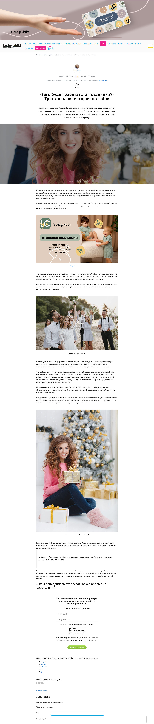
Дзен (42, 672)
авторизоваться (103, 80)
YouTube (43, 664)
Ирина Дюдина (77, 70)
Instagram (44, 667)
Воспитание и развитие (77, 632)
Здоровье (77, 628)
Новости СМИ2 (41, 691)
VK (42, 669)
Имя (37, 713)
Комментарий (41, 719)
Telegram (43, 662)
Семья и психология (77, 634)
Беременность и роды (77, 630)
